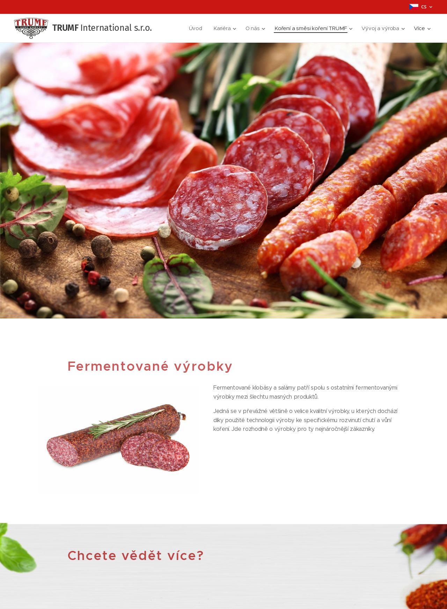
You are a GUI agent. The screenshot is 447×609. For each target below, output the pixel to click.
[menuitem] (194, 28)
